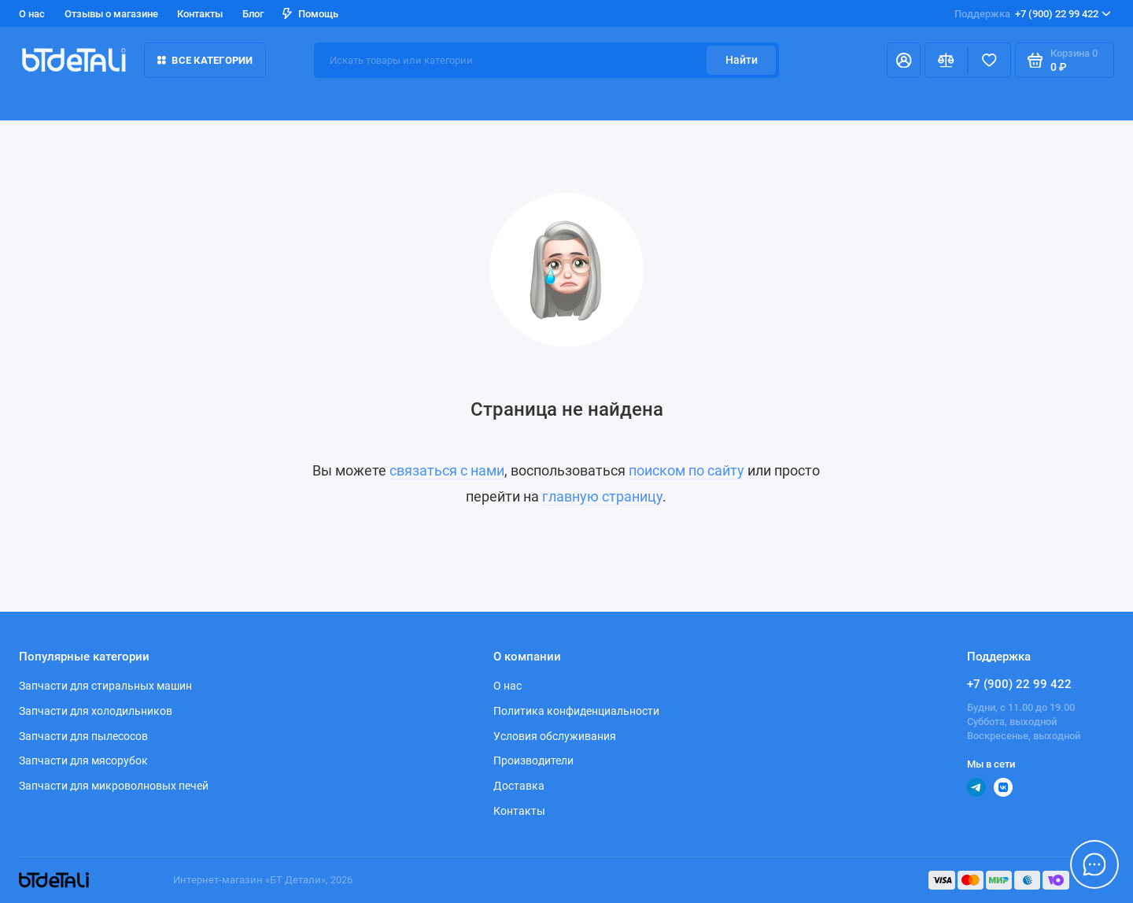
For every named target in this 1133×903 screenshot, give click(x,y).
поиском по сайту (686, 471)
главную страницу (602, 497)
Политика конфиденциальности (576, 711)
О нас (32, 14)
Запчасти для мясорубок (83, 760)
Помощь (310, 14)
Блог (253, 14)
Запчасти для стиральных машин (105, 685)
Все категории (205, 60)
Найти (741, 60)
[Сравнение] (946, 60)
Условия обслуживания (554, 736)
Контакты (200, 14)
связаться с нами (446, 471)
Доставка (518, 785)
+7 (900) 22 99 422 (1032, 14)
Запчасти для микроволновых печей (114, 785)
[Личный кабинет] (904, 60)
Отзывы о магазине (111, 14)
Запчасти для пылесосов (83, 736)
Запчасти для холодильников (95, 711)
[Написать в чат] (1095, 865)
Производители (533, 760)
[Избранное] (989, 60)
